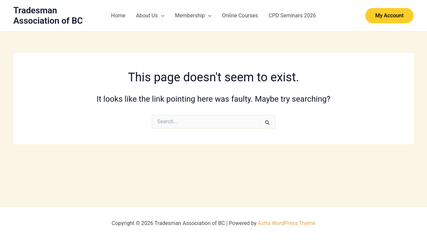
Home (118, 15)
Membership (193, 15)
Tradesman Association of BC (48, 15)
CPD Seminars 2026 (292, 15)
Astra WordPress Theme (286, 223)
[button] (161, 15)
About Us (150, 15)
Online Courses (240, 15)
